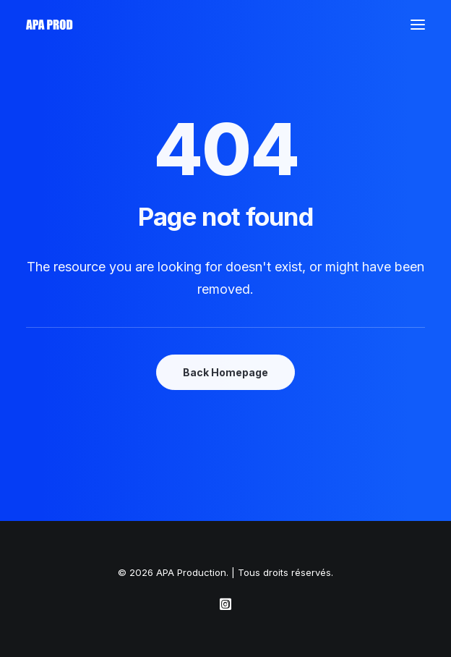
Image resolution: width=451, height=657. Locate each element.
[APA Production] (50, 25)
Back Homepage (225, 372)
